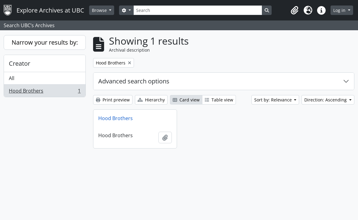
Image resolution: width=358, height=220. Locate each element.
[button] (294, 10)
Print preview (113, 100)
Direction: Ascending (326, 100)
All (11, 78)
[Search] (197, 10)
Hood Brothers (45, 92)
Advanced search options (133, 81)
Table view (219, 100)
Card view (186, 100)
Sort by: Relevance (273, 100)
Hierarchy (151, 100)
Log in (340, 10)
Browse (100, 10)
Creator (19, 63)
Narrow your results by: (45, 42)
